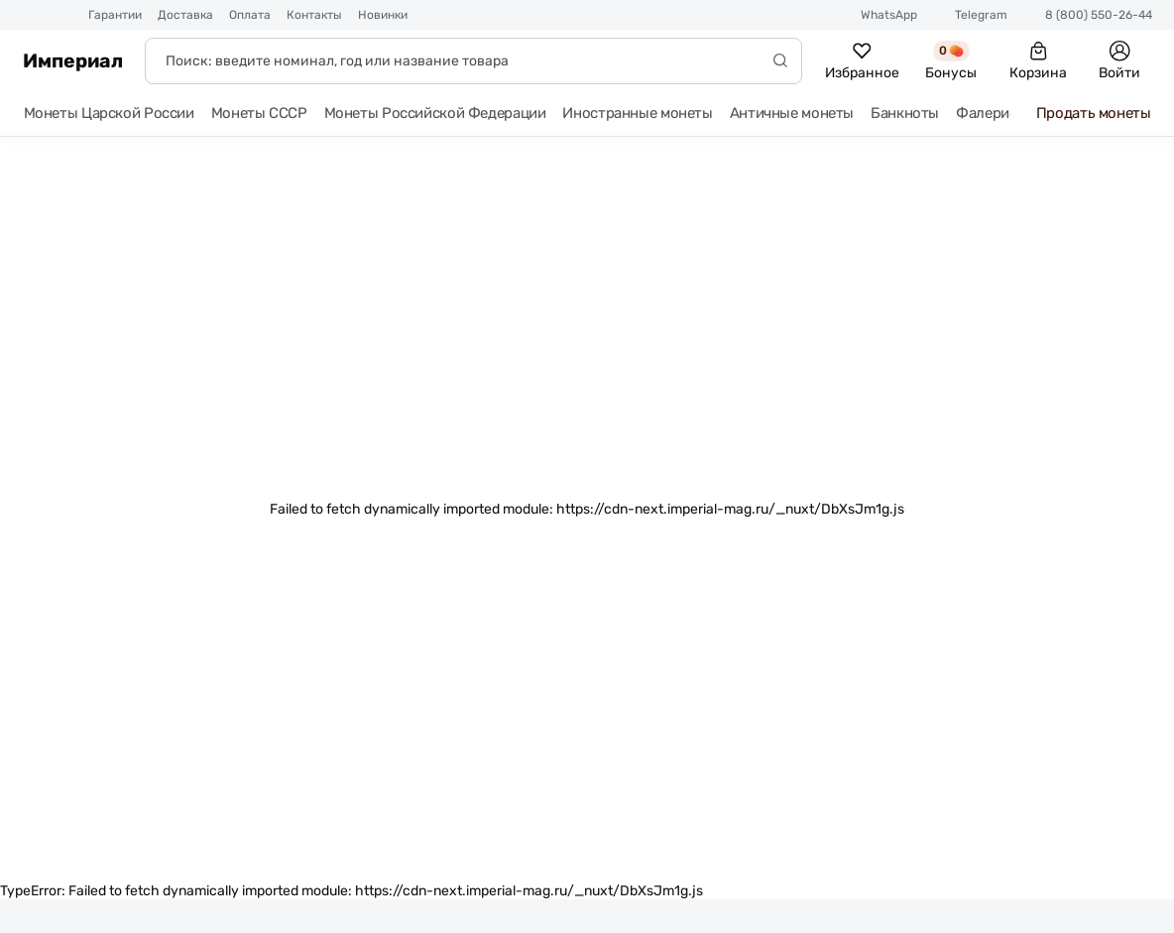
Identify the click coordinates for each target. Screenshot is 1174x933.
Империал (73, 61)
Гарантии (115, 15)
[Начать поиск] (780, 61)
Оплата (250, 15)
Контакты (314, 15)
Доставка (185, 15)
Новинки (383, 15)
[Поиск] (473, 61)
